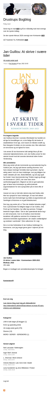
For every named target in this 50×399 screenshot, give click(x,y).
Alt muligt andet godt (10, 60)
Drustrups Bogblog (17, 19)
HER (17, 29)
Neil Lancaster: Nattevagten (13, 348)
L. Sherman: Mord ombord (12, 358)
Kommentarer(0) (8, 280)
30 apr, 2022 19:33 (22, 63)
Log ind (6, 381)
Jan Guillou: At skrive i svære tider (24, 53)
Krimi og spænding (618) (12, 325)
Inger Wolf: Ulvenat (10, 353)
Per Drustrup (13, 63)
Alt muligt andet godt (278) (12, 328)
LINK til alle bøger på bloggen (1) (15, 322)
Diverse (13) (7, 331)
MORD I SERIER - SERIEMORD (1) (16, 334)
